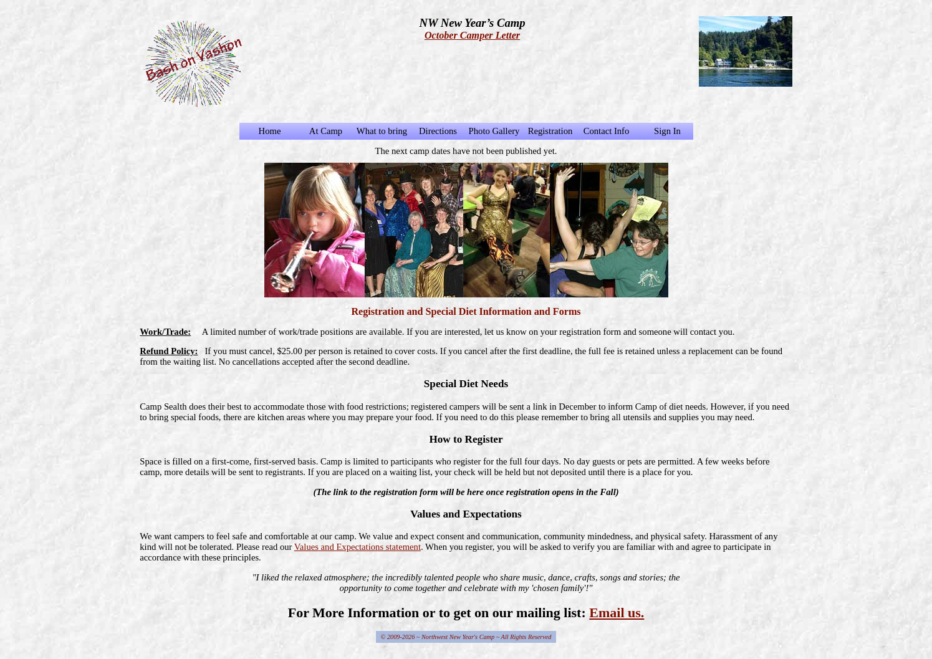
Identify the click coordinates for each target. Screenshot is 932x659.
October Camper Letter (472, 35)
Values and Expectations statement (357, 547)
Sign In (667, 131)
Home (270, 131)
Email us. (616, 612)
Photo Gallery (494, 131)
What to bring (382, 131)
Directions (438, 131)
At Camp (325, 131)
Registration (550, 131)
